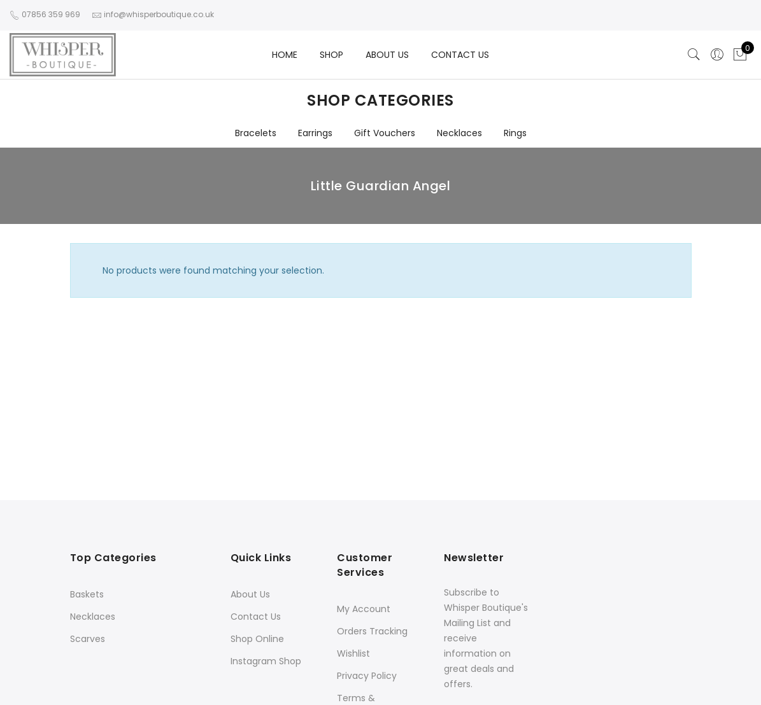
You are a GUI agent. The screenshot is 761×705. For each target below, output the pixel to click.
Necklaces (459, 133)
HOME (284, 54)
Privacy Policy (367, 675)
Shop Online (257, 638)
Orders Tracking (372, 631)
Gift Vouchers (384, 133)
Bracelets (255, 133)
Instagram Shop (266, 661)
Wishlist (353, 653)
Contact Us (256, 616)
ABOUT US (387, 54)
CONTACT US (460, 54)
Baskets (87, 594)
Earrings (315, 133)
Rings (515, 133)
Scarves (87, 638)
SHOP (331, 54)
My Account (363, 609)
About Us (250, 594)
